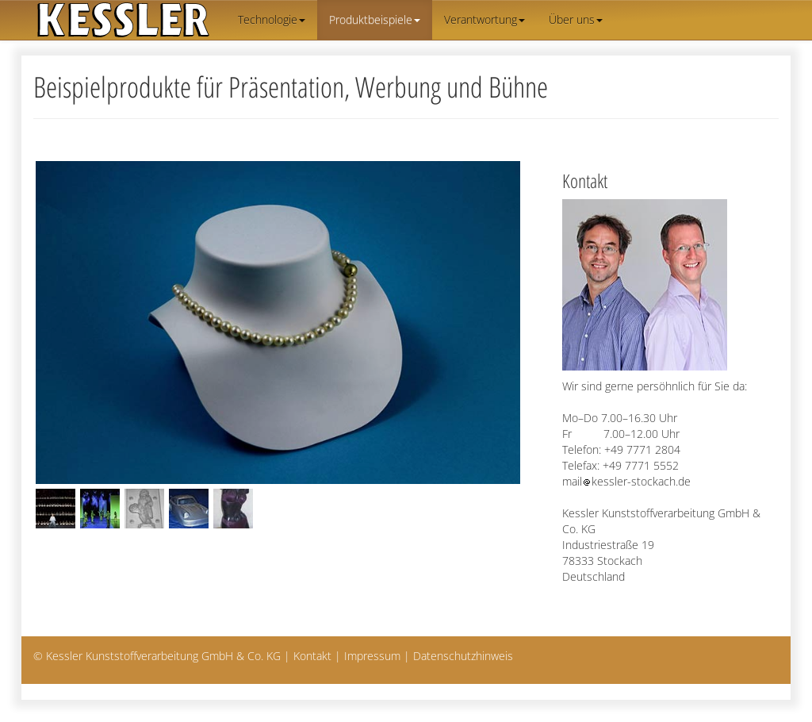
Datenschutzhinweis (463, 655)
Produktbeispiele (374, 19)
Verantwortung (484, 19)
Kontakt (312, 655)
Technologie (271, 19)
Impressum (372, 655)
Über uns (576, 19)
